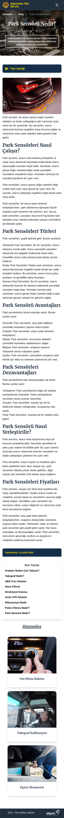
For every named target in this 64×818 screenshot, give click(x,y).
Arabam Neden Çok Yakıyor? (22, 570)
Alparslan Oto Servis (19, 5)
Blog (21, 14)
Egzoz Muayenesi (32, 787)
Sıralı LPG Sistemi (16, 597)
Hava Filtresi (12, 586)
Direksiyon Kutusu (16, 592)
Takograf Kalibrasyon (32, 733)
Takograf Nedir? (14, 576)
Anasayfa (7, 14)
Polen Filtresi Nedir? (17, 608)
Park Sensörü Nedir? (17, 613)
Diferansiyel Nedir (16, 602)
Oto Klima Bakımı (32, 679)
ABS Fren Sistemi (15, 581)
